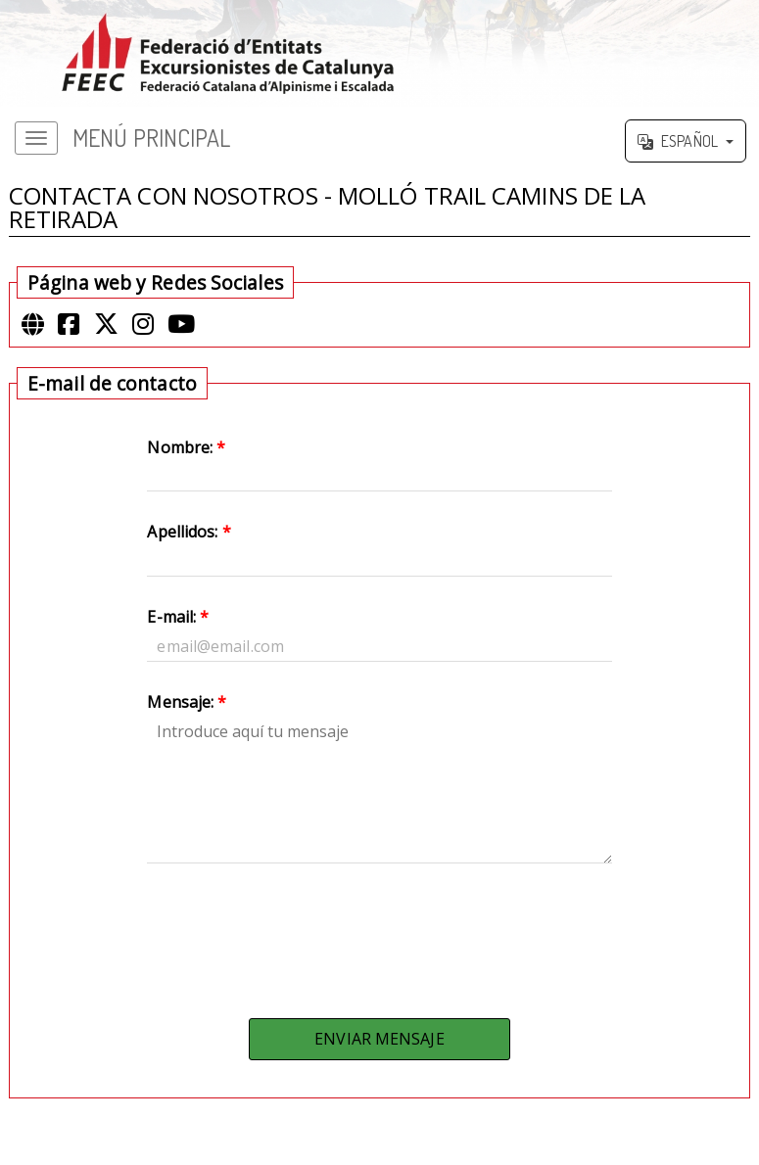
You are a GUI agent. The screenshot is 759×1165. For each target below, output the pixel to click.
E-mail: (178, 617)
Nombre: (186, 447)
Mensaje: (186, 702)
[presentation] (379, 936)
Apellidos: (188, 531)
